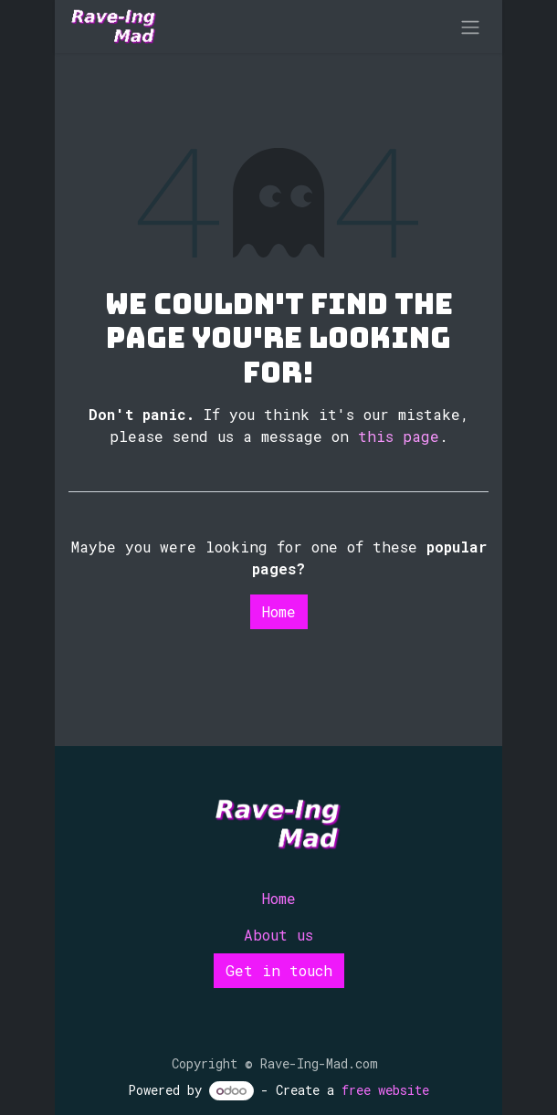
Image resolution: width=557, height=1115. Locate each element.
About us (278, 934)
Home (279, 611)
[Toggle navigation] (470, 26)
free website (385, 1090)
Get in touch (279, 970)
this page (398, 436)
